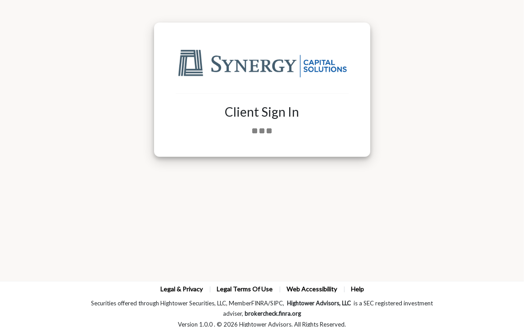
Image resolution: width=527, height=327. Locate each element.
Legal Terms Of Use (245, 289)
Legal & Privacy (181, 289)
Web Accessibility (311, 289)
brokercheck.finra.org (273, 313)
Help (357, 289)
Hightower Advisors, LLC (319, 303)
